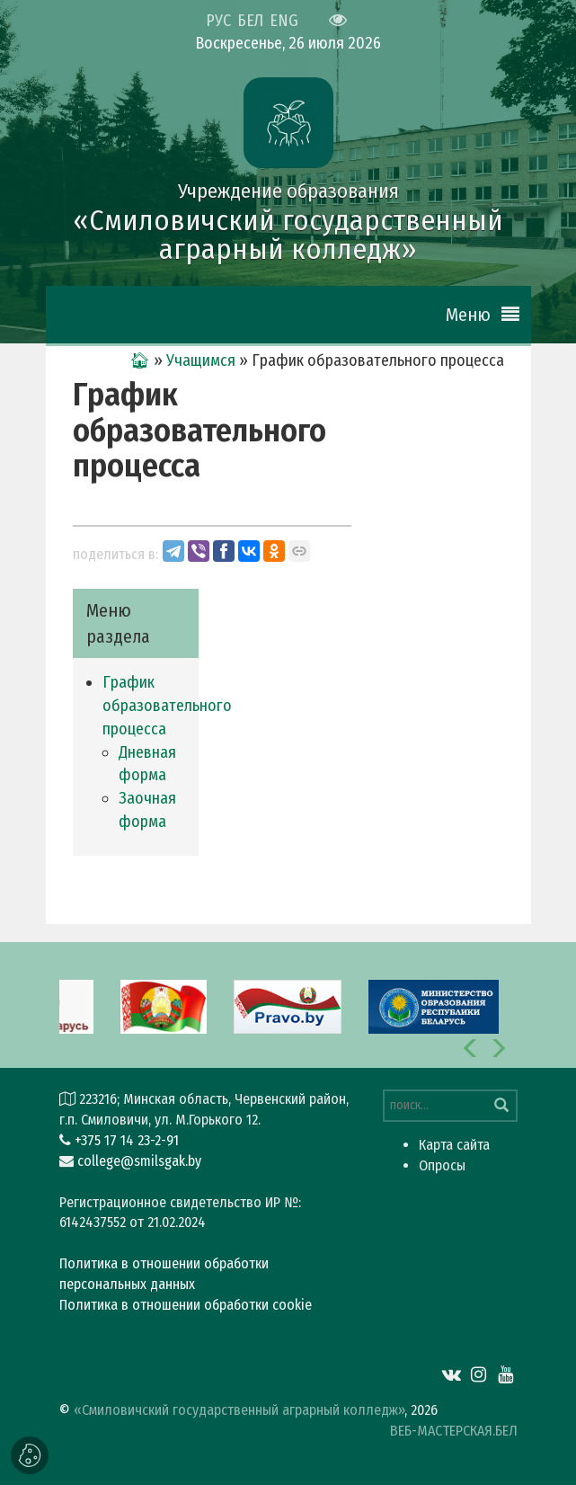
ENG (284, 21)
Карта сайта (454, 1144)
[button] (471, 1048)
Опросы (442, 1165)
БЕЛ (250, 21)
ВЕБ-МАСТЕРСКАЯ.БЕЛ (454, 1430)
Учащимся (200, 360)
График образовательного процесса (167, 705)
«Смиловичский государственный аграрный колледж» (239, 1409)
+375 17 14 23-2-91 (127, 1140)
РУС (218, 21)
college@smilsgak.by (139, 1160)
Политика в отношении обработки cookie (185, 1304)
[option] (287, 1005)
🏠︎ (139, 360)
